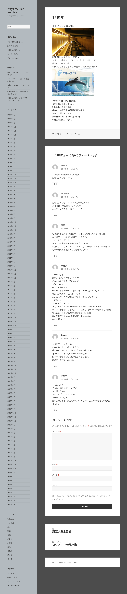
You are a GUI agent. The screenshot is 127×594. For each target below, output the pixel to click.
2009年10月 (11, 325)
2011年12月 (11, 222)
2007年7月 (11, 433)
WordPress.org (13, 585)
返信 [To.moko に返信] (55, 215)
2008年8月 (11, 381)
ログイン (10, 573)
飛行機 (9, 555)
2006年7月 (11, 480)
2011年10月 (11, 230)
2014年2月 (11, 119)
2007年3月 (11, 449)
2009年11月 (11, 321)
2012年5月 (11, 202)
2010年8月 (11, 286)
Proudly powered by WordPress (64, 562)
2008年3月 (11, 401)
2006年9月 (11, 472)
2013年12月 (11, 127)
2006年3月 (11, 496)
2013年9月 (11, 139)
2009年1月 (11, 361)
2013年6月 (11, 151)
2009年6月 (11, 341)
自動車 (9, 551)
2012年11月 (11, 178)
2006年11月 (11, 465)
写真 (9, 531)
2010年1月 (11, 314)
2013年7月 (11, 147)
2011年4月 (11, 254)
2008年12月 (11, 365)
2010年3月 (11, 306)
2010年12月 (11, 270)
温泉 (9, 547)
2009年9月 (11, 329)
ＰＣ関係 (10, 523)
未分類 (9, 539)
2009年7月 (11, 337)
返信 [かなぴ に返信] (55, 326)
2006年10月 (11, 469)
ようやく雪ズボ (13, 54)
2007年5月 (11, 441)
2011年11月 (11, 226)
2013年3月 (11, 162)
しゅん (64, 335)
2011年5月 (11, 250)
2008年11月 (11, 369)
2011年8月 (11, 238)
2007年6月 (11, 437)
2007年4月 (11, 445)
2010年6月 (11, 294)
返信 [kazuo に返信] (55, 184)
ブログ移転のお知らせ (15, 42)
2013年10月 (11, 135)
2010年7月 (11, 290)
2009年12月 (11, 317)
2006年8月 (11, 476)
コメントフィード (13, 581)
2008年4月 (11, 397)
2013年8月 (11, 143)
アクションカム (13, 58)
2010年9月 (11, 282)
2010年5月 (11, 298)
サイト (54, 485)
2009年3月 (11, 353)
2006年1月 (11, 504)
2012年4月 (11, 206)
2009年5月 (11, 345)
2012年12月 (11, 174)
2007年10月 (11, 421)
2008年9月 (11, 377)
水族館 (9, 543)
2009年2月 (11, 357)
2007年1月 (11, 457)
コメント (56, 431)
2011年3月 (11, 258)
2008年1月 (11, 409)
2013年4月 (11, 158)
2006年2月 (11, 500)
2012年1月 (11, 218)
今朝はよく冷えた (13, 50)
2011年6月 (11, 246)
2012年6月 (11, 198)
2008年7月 (11, 385)
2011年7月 (11, 242)
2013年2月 (11, 166)
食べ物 (9, 559)
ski (8, 527)
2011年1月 (11, 266)
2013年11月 (11, 131)
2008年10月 (11, 373)
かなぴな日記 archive (15, 10)
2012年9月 (11, 186)
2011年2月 (11, 262)
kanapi (71, 134)
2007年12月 (11, 413)
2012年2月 (11, 214)
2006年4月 (11, 492)
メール (55, 475)
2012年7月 (11, 194)
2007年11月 (11, 417)
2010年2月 (11, 310)
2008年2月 (11, 405)
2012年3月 (11, 210)
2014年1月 (11, 123)
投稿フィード (12, 577)
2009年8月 (11, 333)
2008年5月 (11, 393)
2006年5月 (11, 488)
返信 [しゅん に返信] (55, 366)
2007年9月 (11, 425)
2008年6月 (11, 389)
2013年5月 (11, 155)
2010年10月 (11, 278)
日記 (9, 535)
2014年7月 (11, 115)
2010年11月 (11, 274)
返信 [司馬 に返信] (55, 256)
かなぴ (25, 85)
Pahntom (10, 519)
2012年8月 (11, 190)
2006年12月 (11, 461)
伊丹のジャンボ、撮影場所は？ (18, 91)
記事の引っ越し (13, 46)
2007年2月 (11, 453)
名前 (55, 465)
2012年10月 (11, 182)
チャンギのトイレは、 (15, 72)
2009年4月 (11, 349)
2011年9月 (11, 234)
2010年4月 (11, 302)
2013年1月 (11, 170)
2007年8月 (11, 429)
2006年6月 (11, 484)
